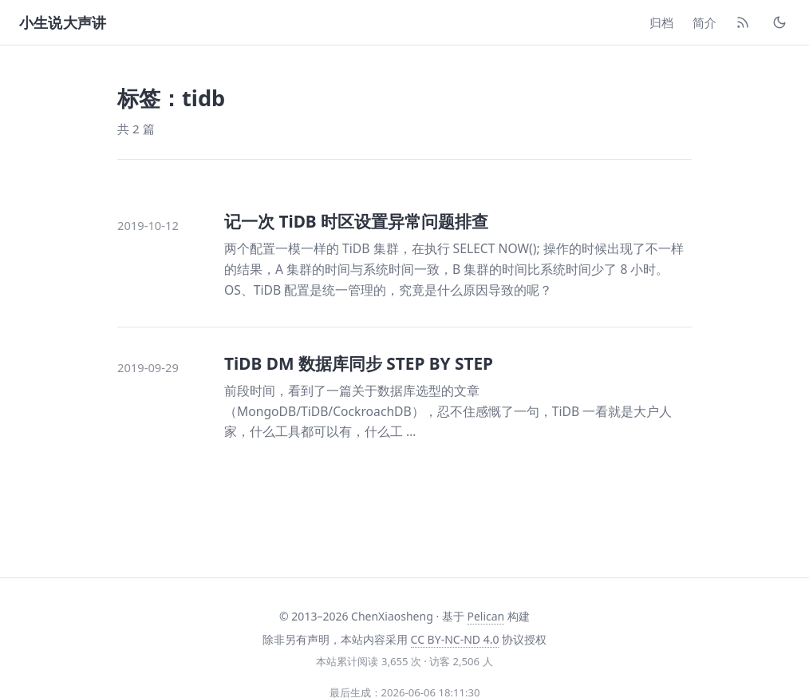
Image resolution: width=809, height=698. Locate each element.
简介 (704, 22)
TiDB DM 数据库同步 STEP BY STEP (358, 363)
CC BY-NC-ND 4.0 (455, 639)
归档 (661, 22)
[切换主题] (779, 22)
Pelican (485, 616)
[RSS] (743, 22)
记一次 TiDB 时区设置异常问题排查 (356, 221)
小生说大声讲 (62, 22)
